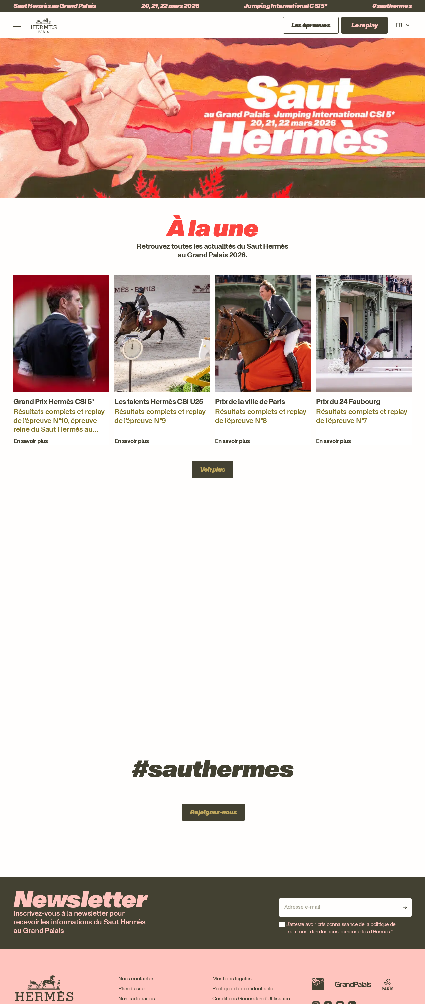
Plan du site (131, 988)
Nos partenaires (136, 998)
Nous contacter (136, 978)
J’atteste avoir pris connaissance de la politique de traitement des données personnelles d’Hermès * (341, 928)
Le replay (364, 25)
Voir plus (212, 469)
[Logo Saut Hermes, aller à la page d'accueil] (44, 25)
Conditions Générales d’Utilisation (251, 998)
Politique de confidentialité (242, 988)
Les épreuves (310, 25)
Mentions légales (232, 978)
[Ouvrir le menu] (17, 25)
